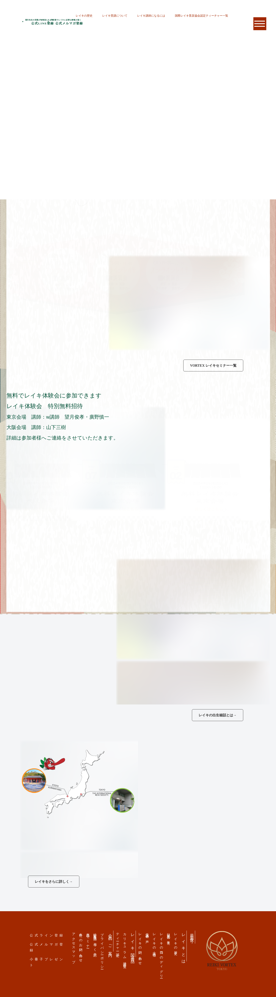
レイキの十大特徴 (154, 941)
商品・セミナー (88, 939)
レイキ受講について (114, 15)
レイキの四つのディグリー (161, 954)
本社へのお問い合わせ (81, 946)
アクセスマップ (74, 946)
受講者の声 (147, 935)
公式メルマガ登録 (47, 947)
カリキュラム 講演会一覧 (125, 947)
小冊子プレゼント (47, 962)
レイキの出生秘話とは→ (218, 715)
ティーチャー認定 (118, 941)
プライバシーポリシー (102, 950)
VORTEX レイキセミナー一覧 (213, 365)
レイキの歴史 (84, 15)
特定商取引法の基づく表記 (95, 941)
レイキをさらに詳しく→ (54, 881)
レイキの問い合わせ (140, 947)
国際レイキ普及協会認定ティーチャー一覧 (201, 15)
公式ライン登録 (47, 935)
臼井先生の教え (169, 937)
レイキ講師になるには (151, 15)
